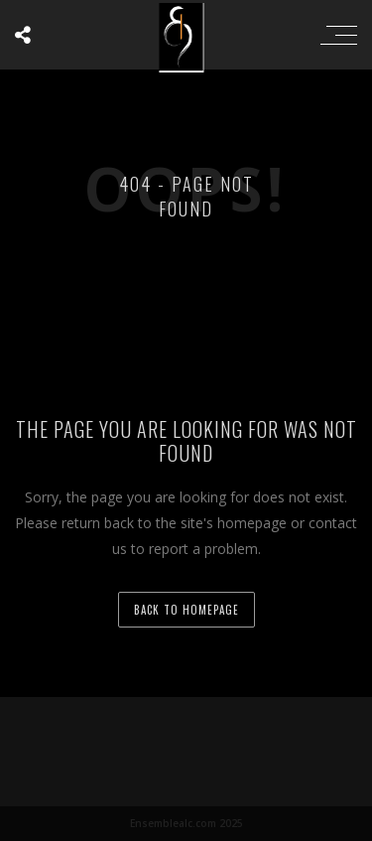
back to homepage (186, 610)
